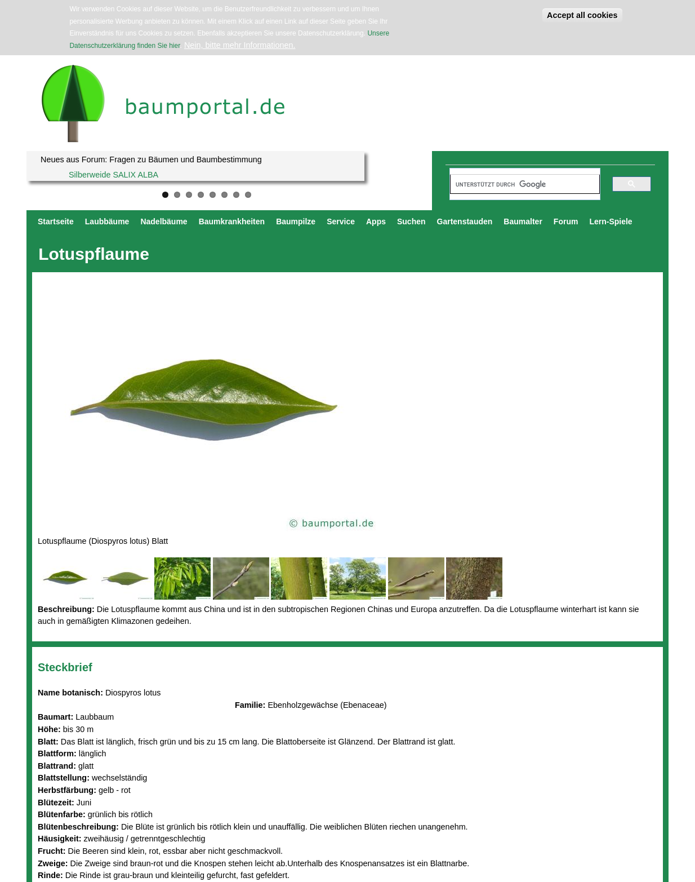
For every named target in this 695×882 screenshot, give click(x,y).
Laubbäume (107, 221)
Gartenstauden (465, 221)
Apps (376, 221)
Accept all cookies (582, 15)
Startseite (56, 221)
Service (341, 221)
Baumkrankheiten (232, 221)
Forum (566, 221)
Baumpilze (295, 221)
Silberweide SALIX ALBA (113, 174)
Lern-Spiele (610, 221)
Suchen (411, 221)
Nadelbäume (163, 221)
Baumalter (523, 221)
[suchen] (520, 184)
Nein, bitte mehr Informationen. (240, 45)
